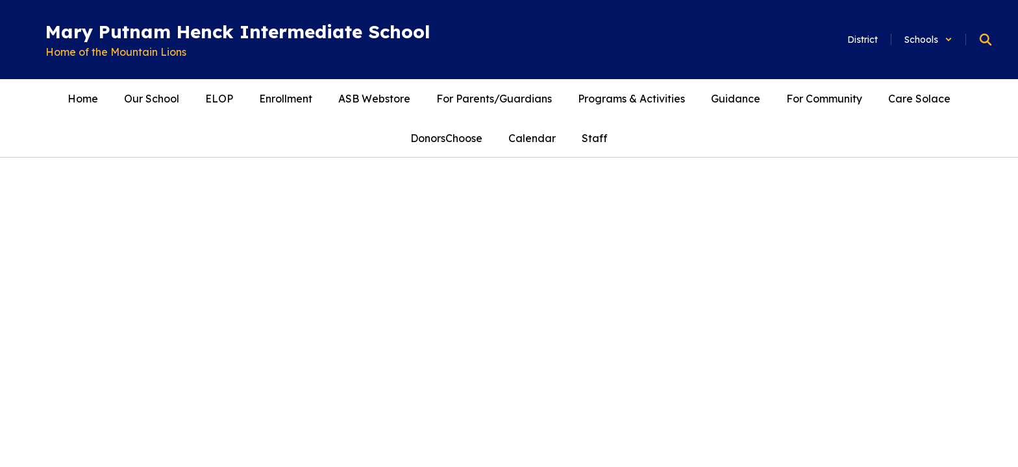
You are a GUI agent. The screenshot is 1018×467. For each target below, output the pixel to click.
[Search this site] (985, 39)
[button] (928, 39)
